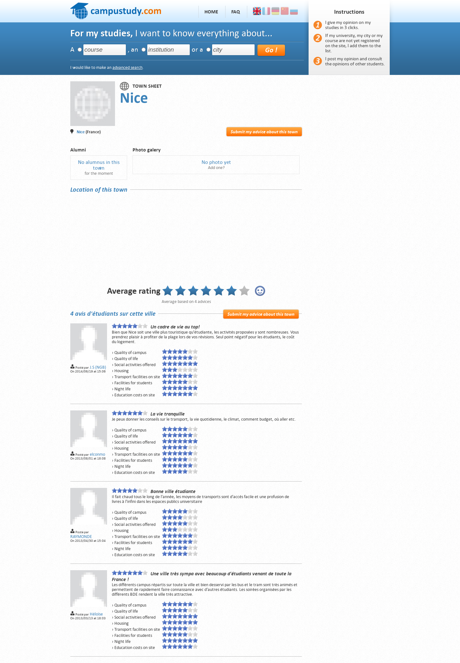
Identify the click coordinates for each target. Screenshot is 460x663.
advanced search (127, 67)
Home (211, 12)
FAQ (235, 12)
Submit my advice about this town (264, 131)
